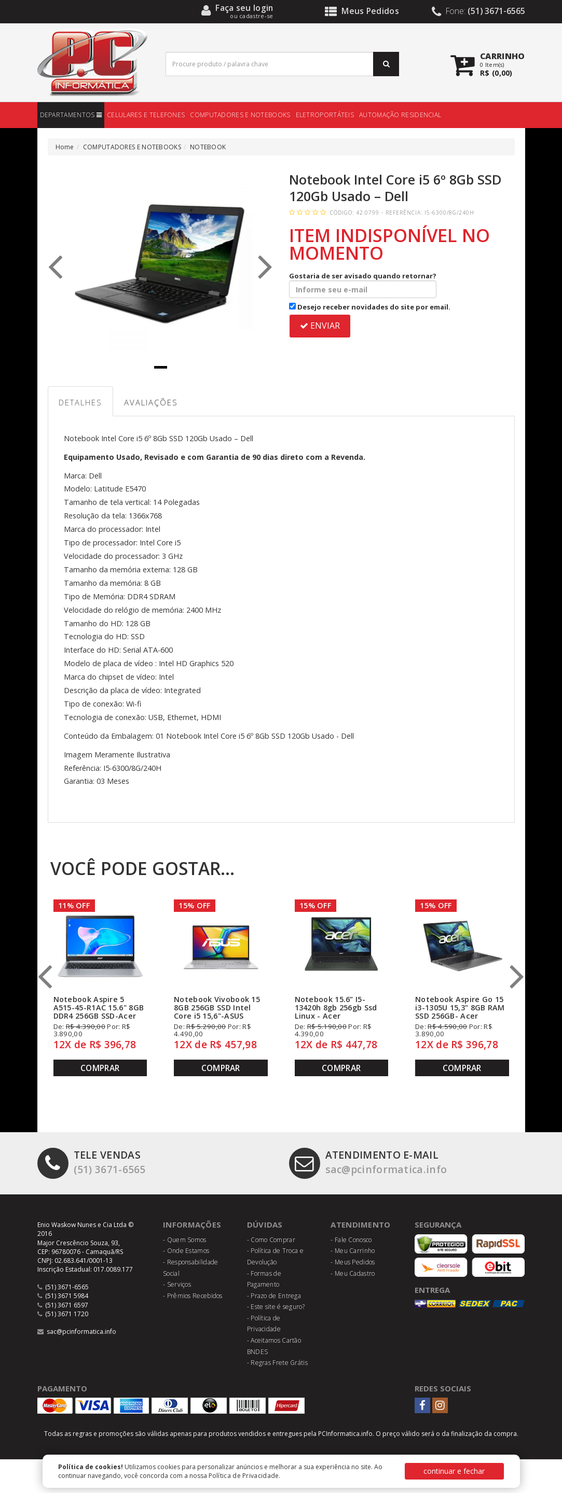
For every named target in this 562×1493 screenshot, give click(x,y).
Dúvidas (265, 1224)
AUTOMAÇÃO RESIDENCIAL (400, 114)
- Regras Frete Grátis (277, 1362)
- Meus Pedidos (353, 1262)
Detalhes (80, 402)
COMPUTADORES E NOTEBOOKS (240, 114)
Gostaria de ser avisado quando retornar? (362, 284)
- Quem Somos (185, 1239)
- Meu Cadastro (353, 1273)
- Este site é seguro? (276, 1306)
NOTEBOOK (208, 147)
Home (65, 147)
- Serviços (177, 1284)
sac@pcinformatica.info (368, 1162)
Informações (192, 1224)
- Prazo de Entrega (274, 1295)
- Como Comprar (271, 1239)
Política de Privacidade (244, 1475)
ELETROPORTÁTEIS (325, 114)
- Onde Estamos (186, 1250)
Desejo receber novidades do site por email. (369, 307)
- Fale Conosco (351, 1239)
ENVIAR (320, 325)
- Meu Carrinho (353, 1250)
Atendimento (360, 1224)
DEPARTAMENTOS (71, 114)
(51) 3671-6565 (91, 1162)
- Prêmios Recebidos (193, 1295)
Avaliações (151, 402)
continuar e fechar (454, 1471)
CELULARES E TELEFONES (146, 114)
